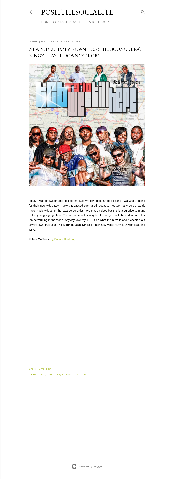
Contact (60, 22)
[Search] (142, 11)
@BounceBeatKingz (64, 239)
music (76, 374)
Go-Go (41, 374)
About (94, 22)
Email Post (45, 368)
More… (107, 22)
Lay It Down (64, 374)
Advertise (77, 22)
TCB (83, 374)
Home (46, 22)
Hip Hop (51, 374)
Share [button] (32, 368)
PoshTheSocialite (77, 12)
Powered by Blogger (87, 466)
